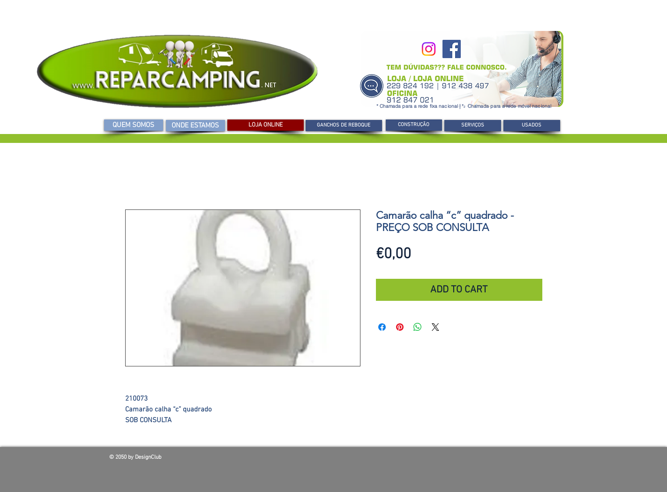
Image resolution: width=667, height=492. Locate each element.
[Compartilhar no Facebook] (382, 327)
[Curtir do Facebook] (491, 459)
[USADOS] (531, 125)
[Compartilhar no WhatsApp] (417, 327)
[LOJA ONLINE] (265, 125)
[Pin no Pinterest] (399, 327)
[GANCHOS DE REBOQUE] (344, 125)
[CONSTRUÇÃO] (414, 125)
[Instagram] (429, 49)
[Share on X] (435, 327)
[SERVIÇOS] (472, 125)
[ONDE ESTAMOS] (195, 125)
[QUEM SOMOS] (133, 125)
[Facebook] (451, 49)
